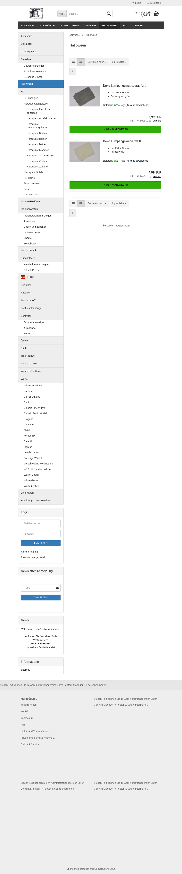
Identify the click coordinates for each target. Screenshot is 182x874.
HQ (124, 25)
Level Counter (31, 452)
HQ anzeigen (31, 98)
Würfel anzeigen (33, 385)
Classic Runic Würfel (35, 413)
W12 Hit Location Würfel (37, 469)
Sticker (25, 348)
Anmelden (41, 543)
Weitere (137, 25)
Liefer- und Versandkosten (35, 731)
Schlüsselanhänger (31, 308)
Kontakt (25, 711)
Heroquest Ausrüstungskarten (37, 126)
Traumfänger (28, 355)
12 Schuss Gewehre (35, 71)
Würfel (24, 379)
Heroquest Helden (37, 138)
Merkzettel (154, 3)
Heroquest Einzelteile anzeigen (39, 111)
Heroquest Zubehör (38, 166)
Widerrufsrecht (29, 704)
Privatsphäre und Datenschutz (37, 737)
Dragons (28, 419)
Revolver (25, 292)
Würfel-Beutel (31, 474)
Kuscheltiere (28, 258)
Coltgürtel (47, 25)
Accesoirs (28, 25)
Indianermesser (32, 232)
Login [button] (136, 3)
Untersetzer (30, 194)
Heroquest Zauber (37, 161)
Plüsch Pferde (31, 270)
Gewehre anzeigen (34, 65)
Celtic (27, 402)
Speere (28, 237)
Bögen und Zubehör (35, 226)
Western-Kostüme (31, 371)
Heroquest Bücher (37, 133)
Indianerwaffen (29, 209)
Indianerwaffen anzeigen (38, 215)
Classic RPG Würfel (35, 407)
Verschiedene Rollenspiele (39, 463)
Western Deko (29, 363)
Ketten (27, 333)
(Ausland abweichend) (137, 105)
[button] (73, 62)
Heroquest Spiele (33, 172)
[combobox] (97, 62)
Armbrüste (30, 221)
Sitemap (25, 669)
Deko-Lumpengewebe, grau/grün (125, 86)
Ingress (28, 446)
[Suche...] (61, 13)
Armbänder (30, 328)
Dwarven (29, 424)
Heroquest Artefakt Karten (41, 118)
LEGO (27, 277)
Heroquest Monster (38, 149)
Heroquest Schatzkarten (40, 155)
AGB (23, 724)
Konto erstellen (29, 551)
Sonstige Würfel (33, 458)
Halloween (109, 25)
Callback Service (30, 744)
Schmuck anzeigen (34, 322)
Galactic (28, 441)
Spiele (24, 340)
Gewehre (90, 25)
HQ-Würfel (29, 177)
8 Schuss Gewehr (33, 76)
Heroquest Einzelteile (36, 103)
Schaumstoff (28, 300)
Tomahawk (30, 243)
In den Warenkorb (115, 129)
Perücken (26, 285)
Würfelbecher (31, 486)
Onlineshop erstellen (77, 868)
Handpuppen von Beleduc (35, 500)
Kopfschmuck (29, 250)
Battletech (29, 391)
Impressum (27, 718)
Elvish (27, 430)
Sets (26, 189)
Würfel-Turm (31, 480)
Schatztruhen (31, 183)
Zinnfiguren (27, 492)
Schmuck (26, 315)
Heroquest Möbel (36, 144)
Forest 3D (29, 435)
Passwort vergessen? (33, 557)
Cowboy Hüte (70, 25)
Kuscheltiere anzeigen (36, 264)
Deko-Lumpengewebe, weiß (122, 141)
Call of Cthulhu (32, 396)
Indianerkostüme (30, 201)
